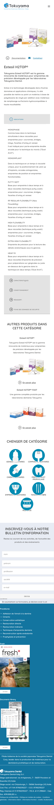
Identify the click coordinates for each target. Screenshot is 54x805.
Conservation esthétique (14, 620)
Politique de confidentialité (9, 797)
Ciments (6, 617)
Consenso (4, 599)
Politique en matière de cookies (30, 797)
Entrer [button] (5, 691)
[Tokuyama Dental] (16, 6)
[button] (49, 6)
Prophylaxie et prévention (14, 637)
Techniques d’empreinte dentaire (17, 630)
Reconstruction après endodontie (18, 633)
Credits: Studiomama (45, 800)
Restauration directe (12, 623)
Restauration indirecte (13, 627)
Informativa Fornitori (29, 800)
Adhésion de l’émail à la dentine (17, 613)
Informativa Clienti (14, 800)
